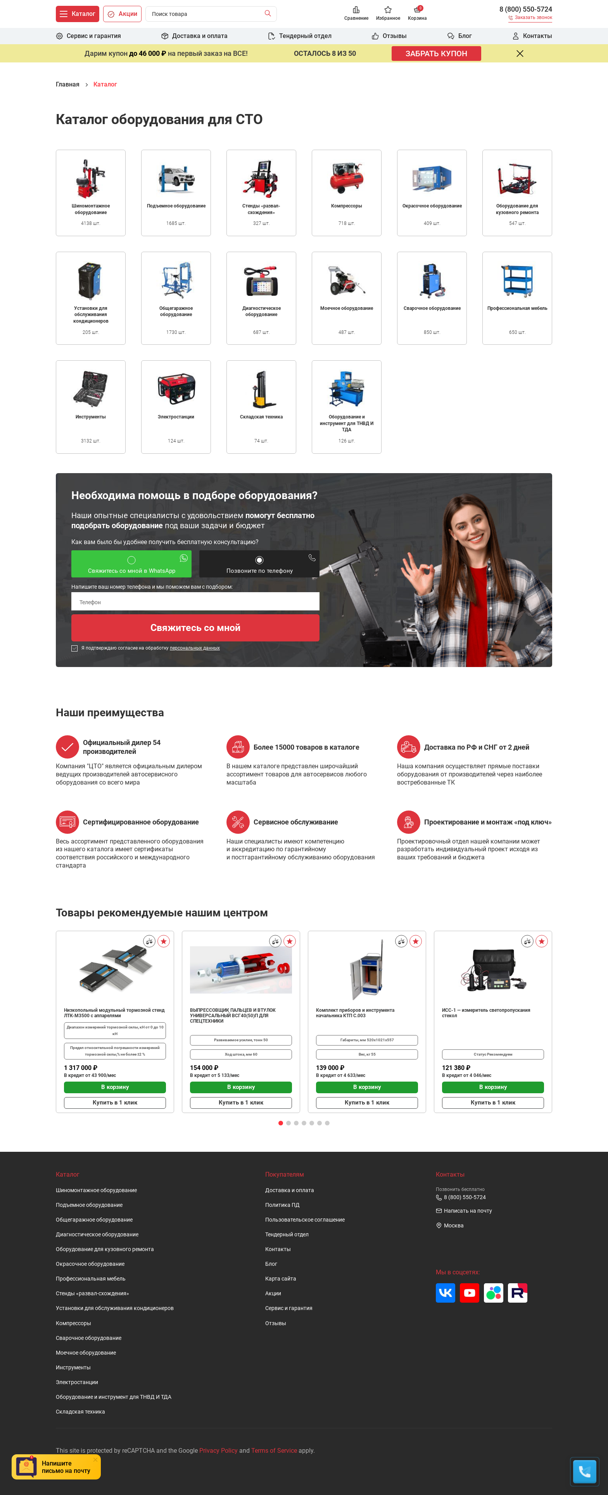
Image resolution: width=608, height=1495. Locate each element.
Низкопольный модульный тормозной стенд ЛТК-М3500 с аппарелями (114, 1013)
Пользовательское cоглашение (305, 1220)
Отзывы (275, 1323)
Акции (273, 1293)
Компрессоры (73, 1323)
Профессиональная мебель (91, 1279)
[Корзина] (417, 14)
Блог (271, 1264)
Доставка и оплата (289, 1190)
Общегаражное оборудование (94, 1220)
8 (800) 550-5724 (525, 9)
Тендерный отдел (287, 1234)
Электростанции (77, 1382)
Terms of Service (274, 1450)
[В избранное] (163, 941)
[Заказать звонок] (530, 18)
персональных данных (195, 648)
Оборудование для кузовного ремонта (105, 1249)
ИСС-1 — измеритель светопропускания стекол (486, 1013)
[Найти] (270, 14)
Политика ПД (282, 1205)
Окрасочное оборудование (90, 1264)
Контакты (278, 1249)
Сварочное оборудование (88, 1338)
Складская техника (80, 1412)
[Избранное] (388, 14)
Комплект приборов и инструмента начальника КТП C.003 (355, 1013)
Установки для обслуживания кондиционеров (115, 1308)
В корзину (115, 1087)
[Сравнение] (356, 14)
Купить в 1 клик (115, 1102)
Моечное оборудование (86, 1353)
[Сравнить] (149, 941)
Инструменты (73, 1368)
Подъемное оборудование (89, 1205)
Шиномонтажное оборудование (96, 1190)
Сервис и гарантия (289, 1308)
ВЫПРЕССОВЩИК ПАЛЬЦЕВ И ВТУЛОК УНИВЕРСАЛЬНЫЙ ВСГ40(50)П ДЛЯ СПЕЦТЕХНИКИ (233, 1016)
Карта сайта (280, 1279)
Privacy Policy (218, 1450)
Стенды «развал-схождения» (92, 1293)
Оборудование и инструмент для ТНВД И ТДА (113, 1397)
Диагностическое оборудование (97, 1234)
